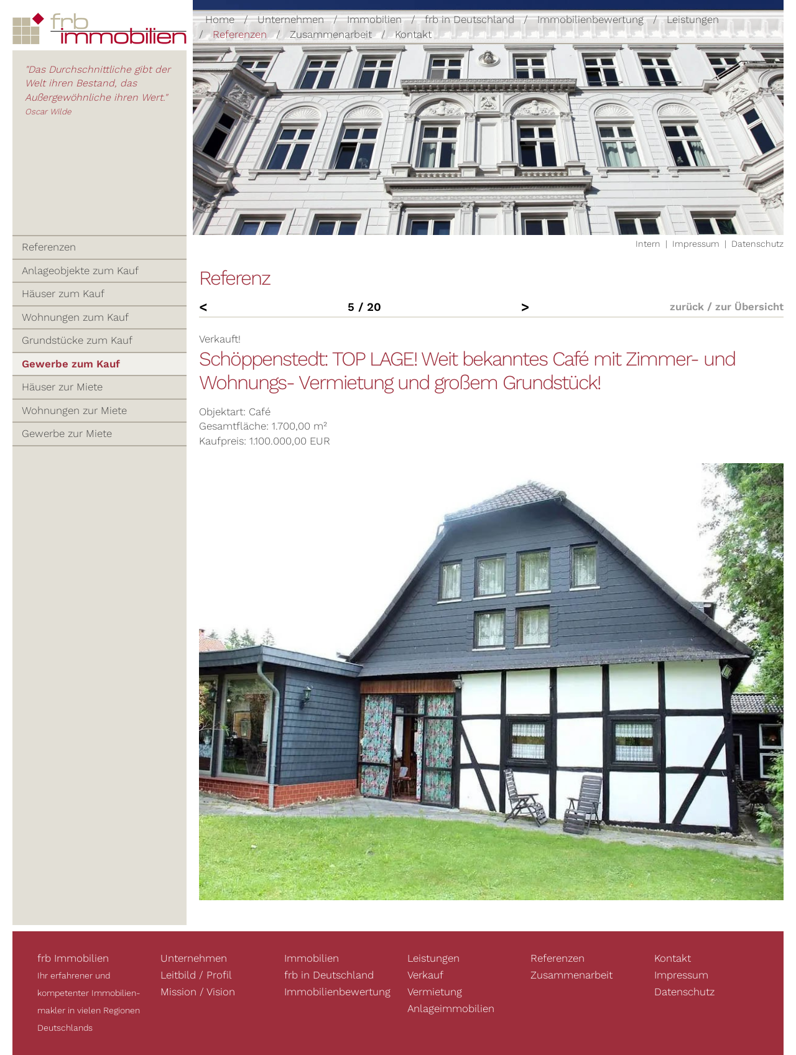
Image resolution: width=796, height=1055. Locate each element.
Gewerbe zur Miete (67, 433)
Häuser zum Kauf (63, 293)
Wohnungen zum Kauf (75, 317)
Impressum (696, 244)
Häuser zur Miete (62, 386)
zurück (687, 306)
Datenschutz (757, 244)
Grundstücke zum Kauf (77, 340)
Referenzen (240, 33)
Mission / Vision (197, 991)
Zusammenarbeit (331, 33)
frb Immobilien (73, 958)
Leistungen (693, 19)
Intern (648, 244)
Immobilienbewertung (590, 19)
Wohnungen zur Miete (74, 410)
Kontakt (413, 33)
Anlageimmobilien (450, 1008)
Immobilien (374, 19)
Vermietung (434, 991)
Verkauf (425, 975)
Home (219, 19)
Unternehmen (290, 19)
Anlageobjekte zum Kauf (80, 270)
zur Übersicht (749, 306)
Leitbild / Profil (196, 975)
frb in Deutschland (469, 19)
